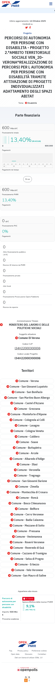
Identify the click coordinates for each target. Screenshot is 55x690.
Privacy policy (23, 651)
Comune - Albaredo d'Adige (27, 458)
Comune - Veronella (27, 470)
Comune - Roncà (27, 497)
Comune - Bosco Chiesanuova (27, 503)
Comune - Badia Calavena (27, 520)
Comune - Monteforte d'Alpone (27, 414)
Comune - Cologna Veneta (27, 431)
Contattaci (42, 654)
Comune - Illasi (27, 464)
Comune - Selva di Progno (27, 559)
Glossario (28, 654)
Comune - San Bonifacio (27, 392)
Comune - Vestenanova (27, 536)
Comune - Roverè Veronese (27, 542)
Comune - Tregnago (27, 475)
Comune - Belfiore (27, 509)
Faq (10, 651)
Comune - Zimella (27, 486)
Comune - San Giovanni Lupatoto (27, 386)
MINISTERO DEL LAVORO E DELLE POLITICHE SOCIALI (24, 326)
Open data (15, 654)
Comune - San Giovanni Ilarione (27, 481)
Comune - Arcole (27, 453)
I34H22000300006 (27, 348)
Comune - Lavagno (27, 425)
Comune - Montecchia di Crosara (27, 492)
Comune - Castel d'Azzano (27, 403)
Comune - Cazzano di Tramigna (27, 553)
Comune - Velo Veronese (27, 570)
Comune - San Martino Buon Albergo (27, 397)
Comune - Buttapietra (27, 447)
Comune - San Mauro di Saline (27, 575)
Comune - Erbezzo (27, 564)
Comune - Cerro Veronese (27, 514)
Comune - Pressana (27, 531)
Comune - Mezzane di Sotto (27, 525)
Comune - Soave (27, 442)
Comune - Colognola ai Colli (27, 420)
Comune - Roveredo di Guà (27, 547)
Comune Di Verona (27, 338)
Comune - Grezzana (27, 408)
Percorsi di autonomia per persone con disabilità (9, 603)
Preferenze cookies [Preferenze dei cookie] (39, 651)
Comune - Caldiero (27, 436)
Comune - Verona (27, 381)
